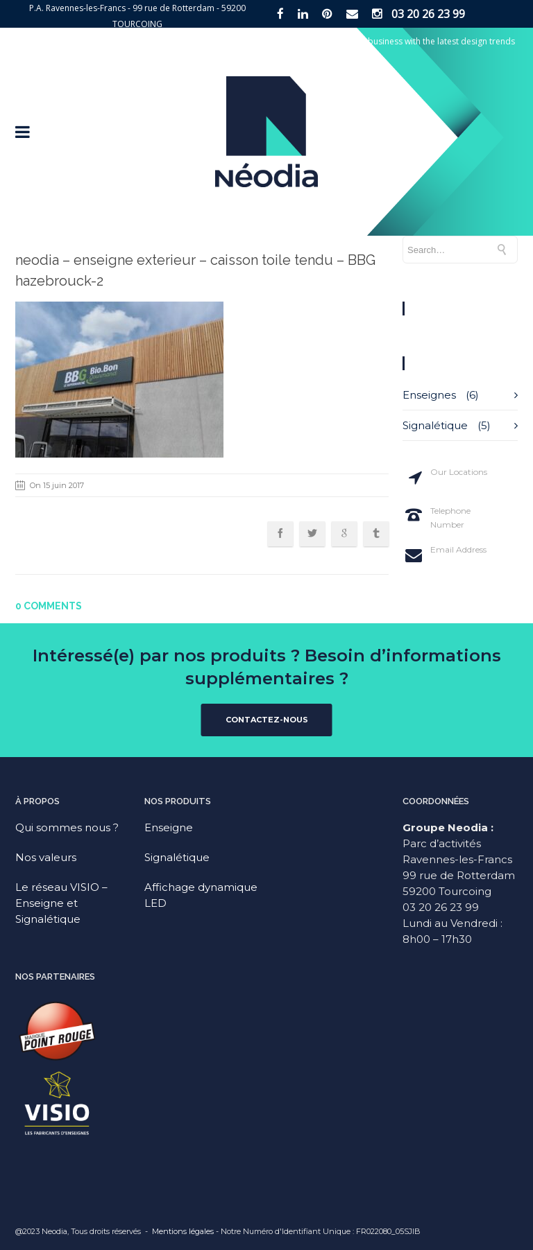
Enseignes (429, 394)
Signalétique (435, 425)
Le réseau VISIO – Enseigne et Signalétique (61, 903)
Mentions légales (183, 1231)
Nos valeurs (45, 857)
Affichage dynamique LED (200, 895)
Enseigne (168, 827)
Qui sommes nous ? (67, 827)
